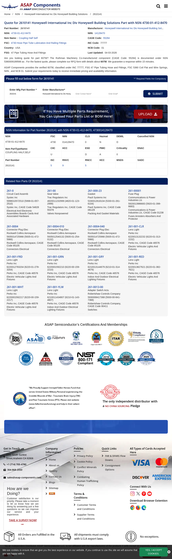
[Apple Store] (133, 507)
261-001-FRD (15, 257)
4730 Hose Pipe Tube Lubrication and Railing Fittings (39, 43)
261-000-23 (95, 191)
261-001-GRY (96, 257)
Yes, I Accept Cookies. (153, 552)
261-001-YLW (55, 287)
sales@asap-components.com (24, 477)
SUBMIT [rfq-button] (155, 94)
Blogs (52, 482)
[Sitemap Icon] (52, 494)
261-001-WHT (15, 287)
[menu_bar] (166, 6)
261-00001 (134, 191)
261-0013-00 (95, 287)
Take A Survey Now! (23, 522)
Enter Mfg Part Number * (23, 89)
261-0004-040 (96, 226)
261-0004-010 (55, 226)
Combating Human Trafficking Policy (87, 481)
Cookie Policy (85, 461)
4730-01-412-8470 (21, 33)
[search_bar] (158, 6)
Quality (53, 470)
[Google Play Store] (138, 507)
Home (7, 14)
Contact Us (55, 476)
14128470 (100, 33)
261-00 (51, 191)
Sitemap (53, 488)
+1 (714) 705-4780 (16, 464)
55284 (106, 38)
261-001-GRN (55, 257)
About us (54, 465)
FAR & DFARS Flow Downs (115, 458)
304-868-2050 (14, 469)
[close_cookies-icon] (168, 551)
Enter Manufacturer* (54, 89)
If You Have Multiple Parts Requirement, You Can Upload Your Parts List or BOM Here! (75, 113)
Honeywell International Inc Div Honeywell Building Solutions (56, 14)
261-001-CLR (136, 226)
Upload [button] (147, 114)
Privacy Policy (85, 456)
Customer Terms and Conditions (86, 507)
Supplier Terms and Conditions (86, 516)
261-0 (10, 191)
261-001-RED (136, 257)
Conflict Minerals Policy (87, 469)
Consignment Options (112, 467)
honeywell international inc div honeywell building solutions (136, 28)
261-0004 (12, 226)
